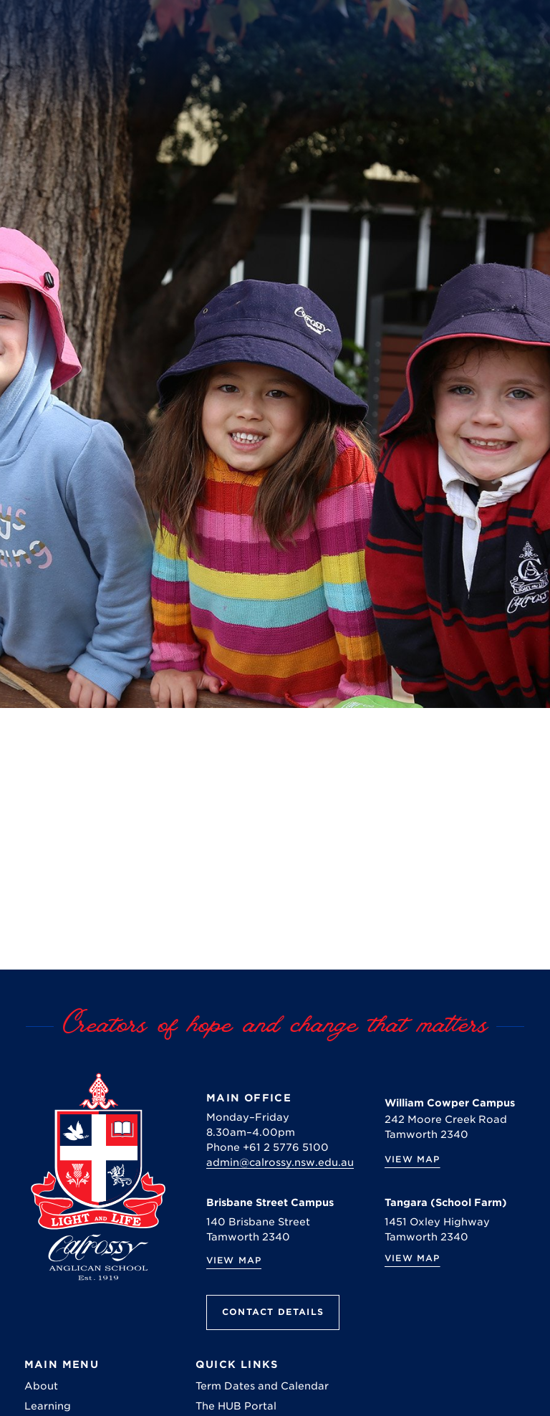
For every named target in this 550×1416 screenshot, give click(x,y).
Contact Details (273, 1311)
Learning (47, 1406)
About (41, 1386)
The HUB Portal (236, 1406)
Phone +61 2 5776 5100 (267, 1147)
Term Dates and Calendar (262, 1386)
